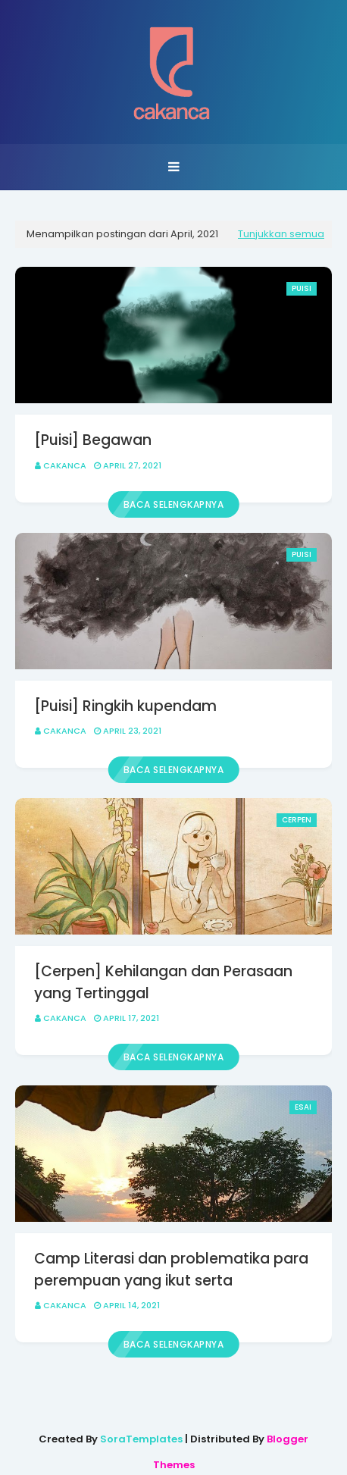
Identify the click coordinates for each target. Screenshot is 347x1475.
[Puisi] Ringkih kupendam (125, 706)
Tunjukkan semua (281, 234)
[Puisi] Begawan (93, 440)
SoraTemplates (141, 1439)
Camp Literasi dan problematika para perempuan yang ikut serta (171, 1269)
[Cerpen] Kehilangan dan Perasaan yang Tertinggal (163, 982)
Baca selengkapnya (173, 504)
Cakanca (64, 465)
